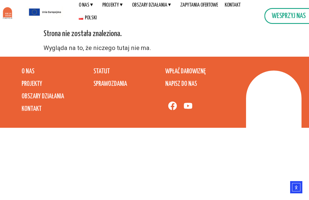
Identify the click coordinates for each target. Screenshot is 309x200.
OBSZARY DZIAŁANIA (43, 96)
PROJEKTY (32, 84)
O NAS (28, 71)
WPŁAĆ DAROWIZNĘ (185, 71)
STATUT (101, 71)
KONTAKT (32, 109)
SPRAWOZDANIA (110, 84)
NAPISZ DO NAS (181, 84)
